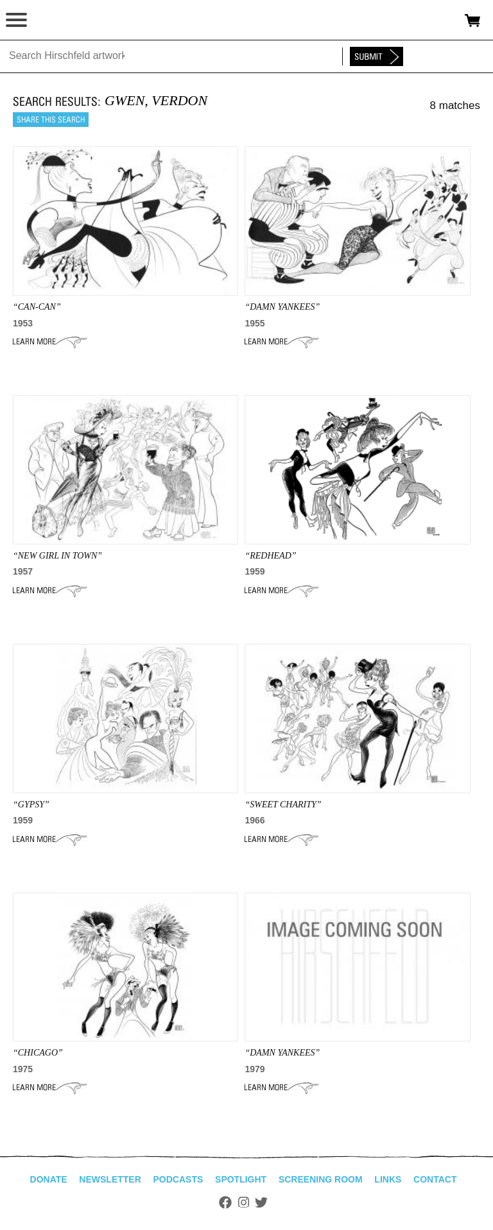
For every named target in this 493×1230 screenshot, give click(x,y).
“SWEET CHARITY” (283, 804)
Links (387, 1179)
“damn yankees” (282, 307)
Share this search (51, 119)
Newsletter (110, 1179)
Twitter (261, 1202)
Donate (48, 1179)
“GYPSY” (31, 804)
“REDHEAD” (270, 555)
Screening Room (321, 1179)
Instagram (243, 1202)
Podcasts (178, 1179)
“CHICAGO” (38, 1052)
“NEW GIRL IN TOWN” (57, 555)
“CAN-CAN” (37, 307)
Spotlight (240, 1179)
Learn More (50, 341)
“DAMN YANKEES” (282, 1052)
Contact (434, 1179)
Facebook (225, 1202)
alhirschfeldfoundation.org (54, 20)
